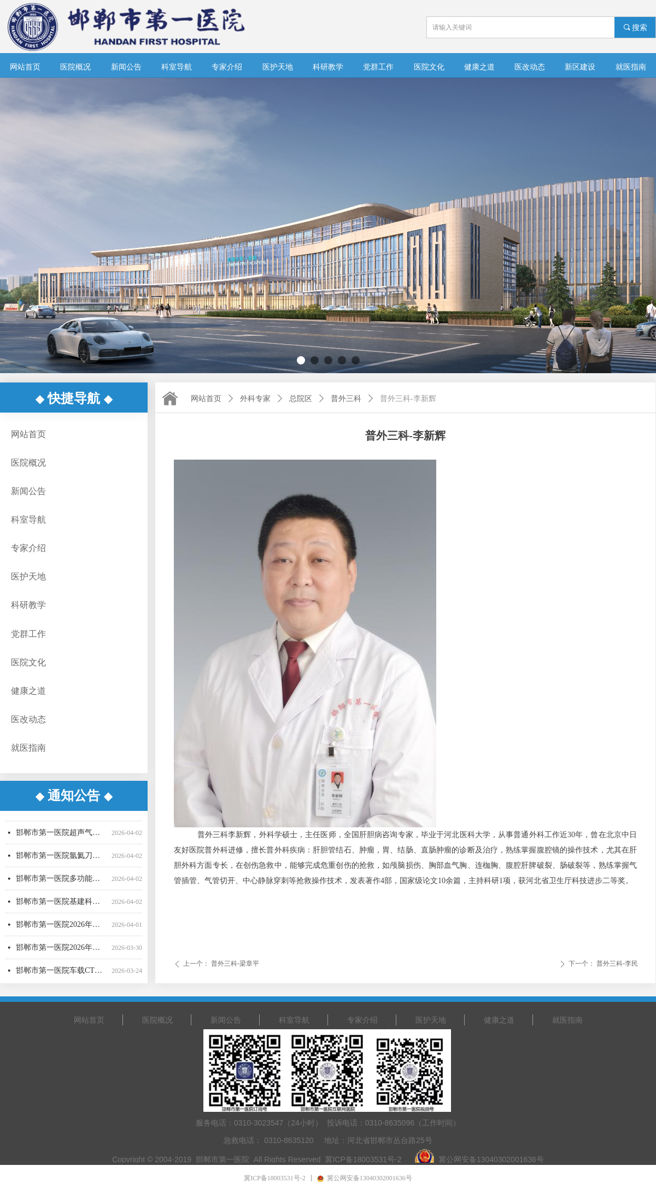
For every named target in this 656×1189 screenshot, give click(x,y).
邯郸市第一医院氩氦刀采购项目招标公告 (61, 859)
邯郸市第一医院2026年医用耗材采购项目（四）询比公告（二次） (61, 951)
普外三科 (346, 399)
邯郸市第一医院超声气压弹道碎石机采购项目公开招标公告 (61, 836)
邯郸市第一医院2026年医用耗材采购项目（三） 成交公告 (61, 928)
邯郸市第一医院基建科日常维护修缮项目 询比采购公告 (61, 905)
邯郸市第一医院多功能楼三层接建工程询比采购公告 (61, 882)
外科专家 (255, 399)
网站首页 (206, 399)
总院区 (300, 399)
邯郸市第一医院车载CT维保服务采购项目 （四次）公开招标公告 (61, 974)
